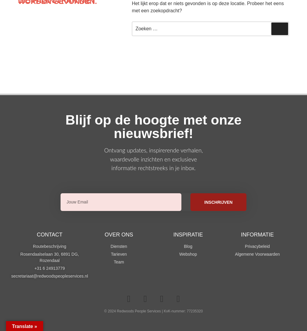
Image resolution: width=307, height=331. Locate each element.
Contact (50, 235)
